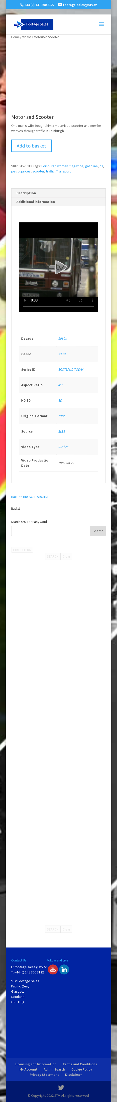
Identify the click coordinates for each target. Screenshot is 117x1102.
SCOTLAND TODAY (70, 369)
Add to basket (31, 146)
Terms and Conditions (80, 1064)
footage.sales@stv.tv (30, 967)
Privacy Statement (44, 1074)
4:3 (60, 385)
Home (15, 37)
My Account (28, 1069)
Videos (26, 37)
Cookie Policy (81, 1069)
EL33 (61, 431)
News (62, 354)
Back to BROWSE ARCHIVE (30, 496)
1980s (62, 338)
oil (101, 166)
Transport (63, 171)
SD (60, 400)
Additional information (35, 201)
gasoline (91, 166)
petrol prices (21, 171)
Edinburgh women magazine (62, 166)
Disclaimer (73, 1074)
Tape (61, 416)
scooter (38, 171)
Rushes (63, 447)
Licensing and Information (35, 1064)
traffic (50, 171)
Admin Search (54, 1069)
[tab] (58, 193)
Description (26, 193)
